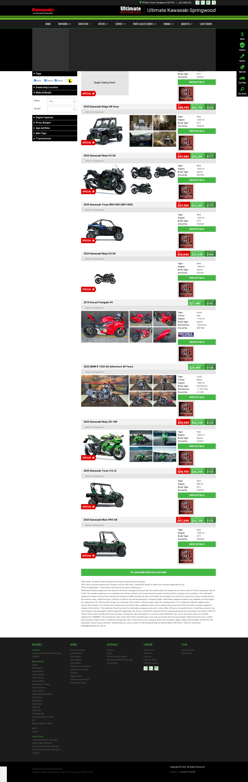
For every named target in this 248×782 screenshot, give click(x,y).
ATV (34, 728)
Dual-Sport (37, 703)
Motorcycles (38, 661)
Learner (36, 650)
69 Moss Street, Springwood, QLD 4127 (157, 2)
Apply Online (76, 676)
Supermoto (37, 700)
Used (58, 80)
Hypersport (37, 671)
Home (48, 24)
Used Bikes (75, 663)
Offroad (36, 707)
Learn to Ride (150, 659)
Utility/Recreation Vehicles (45, 739)
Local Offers (76, 653)
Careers (147, 656)
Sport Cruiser (38, 690)
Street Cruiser (38, 687)
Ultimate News (151, 663)
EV (33, 720)
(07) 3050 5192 (185, 2)
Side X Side (37, 736)
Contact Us (149, 650)
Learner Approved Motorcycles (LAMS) (47, 655)
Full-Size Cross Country (43, 717)
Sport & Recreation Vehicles (45, 746)
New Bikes (64, 24)
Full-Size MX (38, 713)
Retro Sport (37, 677)
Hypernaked (38, 681)
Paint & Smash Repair (117, 656)
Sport (34, 664)
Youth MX (36, 710)
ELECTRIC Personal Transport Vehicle (46, 751)
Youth (35, 731)
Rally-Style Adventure (42, 694)
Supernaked (38, 674)
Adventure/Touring (41, 684)
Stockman (37, 697)
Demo (48, 80)
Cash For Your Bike (79, 669)
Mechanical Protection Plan (120, 659)
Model (37, 108)
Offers (103, 24)
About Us (187, 24)
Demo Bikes (76, 659)
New (37, 80)
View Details (196, 82)
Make (37, 100)
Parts (109, 653)
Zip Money (112, 663)
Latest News (206, 24)
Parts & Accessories (144, 24)
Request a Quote (78, 682)
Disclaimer (187, 653)
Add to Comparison (94, 63)
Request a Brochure (79, 679)
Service (120, 24)
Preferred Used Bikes (80, 666)
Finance (168, 24)
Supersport (37, 668)
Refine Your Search (45, 47)
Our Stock (84, 24)
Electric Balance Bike (42, 723)
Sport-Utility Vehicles (42, 743)
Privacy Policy (188, 650)
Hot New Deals (77, 650)
